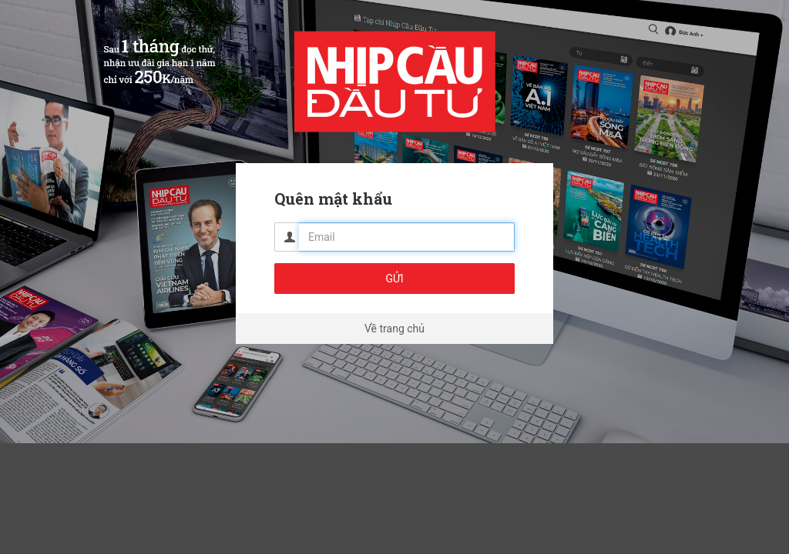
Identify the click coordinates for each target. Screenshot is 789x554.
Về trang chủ (394, 328)
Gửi (394, 278)
